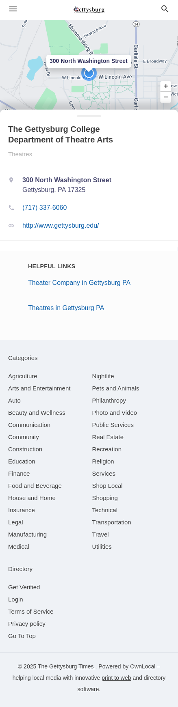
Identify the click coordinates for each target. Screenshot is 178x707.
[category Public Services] (113, 424)
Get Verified (24, 587)
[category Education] (21, 461)
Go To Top (22, 635)
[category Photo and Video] (114, 412)
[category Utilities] (102, 546)
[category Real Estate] (108, 436)
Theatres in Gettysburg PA (66, 307)
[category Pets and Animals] (115, 388)
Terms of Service (31, 611)
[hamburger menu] (13, 9)
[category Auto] (14, 400)
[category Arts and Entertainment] (39, 388)
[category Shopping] (105, 497)
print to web (116, 678)
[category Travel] (100, 534)
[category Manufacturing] (27, 534)
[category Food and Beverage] (35, 485)
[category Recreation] (107, 449)
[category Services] (104, 473)
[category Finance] (19, 473)
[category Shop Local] (107, 485)
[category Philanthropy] (109, 400)
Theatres (20, 154)
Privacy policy (27, 623)
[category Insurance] (21, 510)
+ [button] (166, 86)
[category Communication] (29, 424)
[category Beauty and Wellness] (36, 412)
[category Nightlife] (103, 376)
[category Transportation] (111, 522)
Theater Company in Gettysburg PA (79, 282)
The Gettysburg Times (67, 666)
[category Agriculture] (22, 376)
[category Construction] (25, 449)
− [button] (166, 97)
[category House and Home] (32, 497)
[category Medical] (18, 546)
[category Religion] (103, 461)
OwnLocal (142, 666)
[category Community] (23, 436)
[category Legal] (15, 522)
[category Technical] (105, 510)
